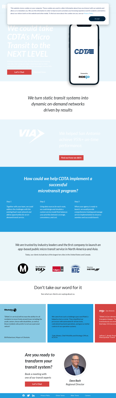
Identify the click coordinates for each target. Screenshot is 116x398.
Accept (97, 19)
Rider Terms (75, 395)
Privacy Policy (88, 13)
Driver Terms (60, 395)
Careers (87, 395)
